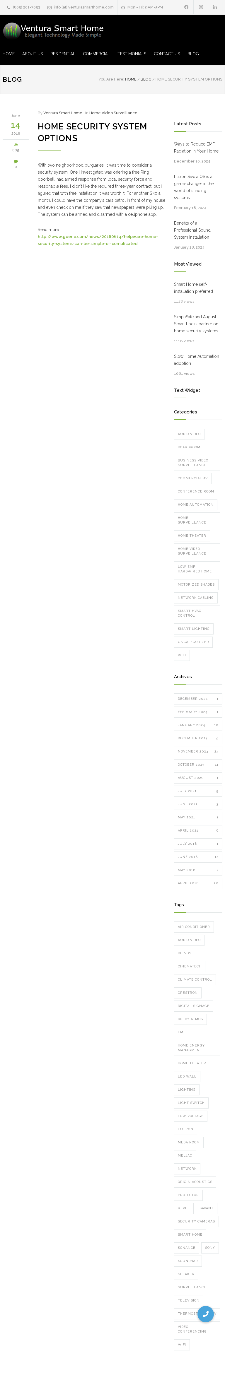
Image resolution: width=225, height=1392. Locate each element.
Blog (12, 79)
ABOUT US (32, 54)
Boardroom (189, 447)
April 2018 (198, 883)
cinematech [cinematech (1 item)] (190, 966)
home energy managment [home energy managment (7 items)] (191, 1048)
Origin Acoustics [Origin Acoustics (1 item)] (195, 1182)
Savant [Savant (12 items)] (207, 1208)
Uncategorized (193, 642)
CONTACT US (167, 54)
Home (131, 79)
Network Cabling (196, 598)
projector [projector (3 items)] (188, 1195)
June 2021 (198, 804)
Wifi (182, 655)
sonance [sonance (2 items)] (186, 1248)
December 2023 (198, 738)
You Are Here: (111, 79)
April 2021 (198, 830)
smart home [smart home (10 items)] (190, 1235)
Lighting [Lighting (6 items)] (187, 1090)
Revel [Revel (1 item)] (184, 1208)
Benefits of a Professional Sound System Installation (192, 230)
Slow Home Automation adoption (196, 360)
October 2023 (198, 764)
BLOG (193, 54)
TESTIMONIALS (131, 54)
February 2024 (198, 712)
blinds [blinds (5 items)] (184, 953)
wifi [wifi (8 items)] (182, 1345)
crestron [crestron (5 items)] (188, 993)
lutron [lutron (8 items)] (185, 1129)
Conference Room (196, 491)
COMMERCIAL (96, 54)
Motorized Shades (196, 584)
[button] (205, 1314)
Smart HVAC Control (189, 613)
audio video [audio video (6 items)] (189, 940)
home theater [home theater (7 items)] (192, 1063)
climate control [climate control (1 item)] (195, 979)
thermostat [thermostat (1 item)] (190, 1314)
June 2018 (198, 857)
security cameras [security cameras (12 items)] (196, 1221)
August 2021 (198, 778)
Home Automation (196, 505)
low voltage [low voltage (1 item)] (191, 1116)
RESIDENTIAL (62, 54)
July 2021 (198, 791)
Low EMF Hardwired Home (195, 569)
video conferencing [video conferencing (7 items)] (192, 1329)
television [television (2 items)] (189, 1300)
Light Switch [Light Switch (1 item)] (191, 1103)
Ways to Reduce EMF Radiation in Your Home (196, 147)
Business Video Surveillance (193, 463)
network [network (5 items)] (187, 1169)
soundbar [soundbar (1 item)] (188, 1261)
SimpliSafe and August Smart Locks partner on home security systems (196, 323)
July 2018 (198, 844)
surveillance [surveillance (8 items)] (192, 1287)
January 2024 (198, 725)
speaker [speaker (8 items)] (186, 1274)
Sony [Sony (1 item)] (210, 1248)
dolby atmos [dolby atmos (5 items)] (190, 1019)
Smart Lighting (194, 629)
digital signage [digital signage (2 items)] (193, 1006)
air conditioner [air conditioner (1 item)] (194, 927)
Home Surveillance (192, 520)
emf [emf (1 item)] (181, 1032)
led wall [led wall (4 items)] (187, 1076)
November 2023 (198, 751)
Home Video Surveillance (113, 113)
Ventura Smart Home (62, 113)
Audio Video (189, 434)
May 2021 (198, 817)
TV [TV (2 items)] (214, 1314)
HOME (9, 54)
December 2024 (198, 699)
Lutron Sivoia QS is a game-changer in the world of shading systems (194, 187)
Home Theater (192, 536)
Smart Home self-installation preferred (193, 288)
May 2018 (198, 870)
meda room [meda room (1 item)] (189, 1142)
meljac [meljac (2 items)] (185, 1155)
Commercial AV (193, 478)
